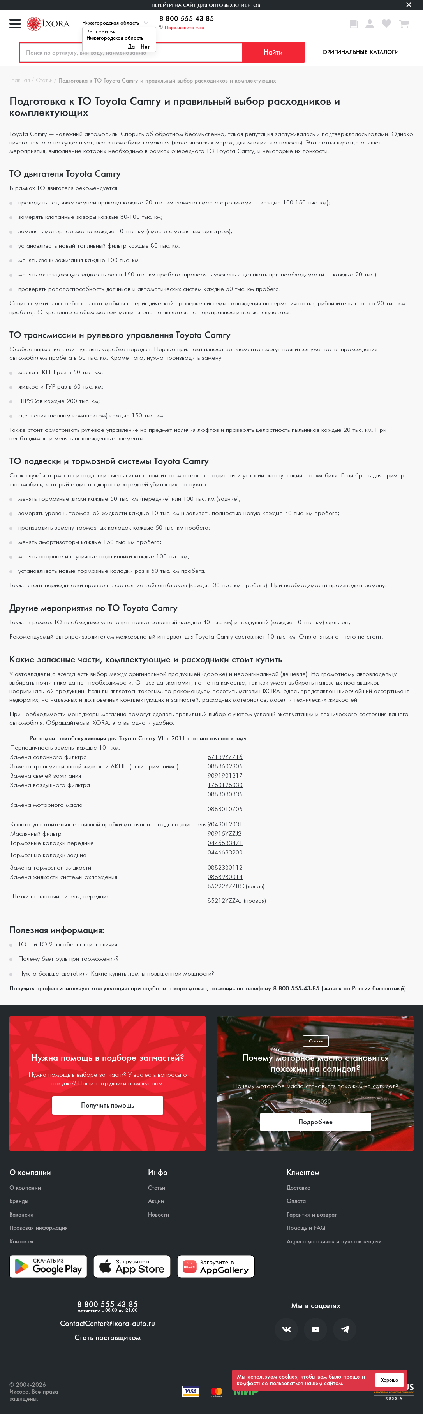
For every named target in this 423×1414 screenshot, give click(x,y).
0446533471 (225, 843)
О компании (25, 1188)
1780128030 (225, 785)
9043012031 (225, 825)
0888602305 (225, 767)
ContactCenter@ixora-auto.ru (107, 1324)
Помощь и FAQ (306, 1228)
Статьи (44, 80)
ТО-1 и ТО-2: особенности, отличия (67, 944)
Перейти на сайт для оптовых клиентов (206, 5)
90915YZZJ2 (224, 834)
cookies (288, 1377)
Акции (156, 1201)
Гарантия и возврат (312, 1214)
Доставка (298, 1188)
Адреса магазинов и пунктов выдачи (334, 1241)
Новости (158, 1214)
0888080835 (225, 795)
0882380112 (225, 868)
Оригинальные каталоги (361, 52)
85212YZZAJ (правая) (237, 901)
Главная (19, 80)
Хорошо (389, 1380)
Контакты (21, 1241)
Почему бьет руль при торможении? (68, 959)
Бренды (18, 1201)
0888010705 (225, 809)
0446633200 (225, 853)
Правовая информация (38, 1228)
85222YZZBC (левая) (236, 886)
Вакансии (21, 1214)
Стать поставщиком (107, 1338)
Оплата (296, 1201)
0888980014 (225, 877)
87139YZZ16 (225, 757)
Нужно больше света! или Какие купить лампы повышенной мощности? (116, 974)
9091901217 (225, 776)
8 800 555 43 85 (186, 19)
